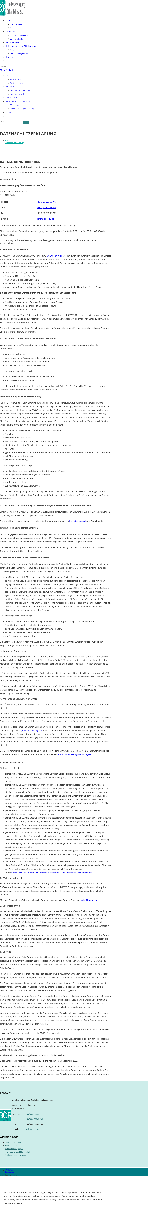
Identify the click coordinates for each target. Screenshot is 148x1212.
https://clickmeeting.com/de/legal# (74, 754)
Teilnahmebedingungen (14, 1149)
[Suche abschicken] (26, 122)
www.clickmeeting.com (32, 730)
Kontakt (8, 112)
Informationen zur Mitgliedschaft (20, 101)
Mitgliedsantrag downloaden (16, 1155)
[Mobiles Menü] (7, 70)
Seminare (9, 86)
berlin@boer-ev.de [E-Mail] (45, 218)
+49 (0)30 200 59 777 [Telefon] (46, 201)
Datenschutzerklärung (14, 143)
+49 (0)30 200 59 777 (34, 1114)
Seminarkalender (18, 94)
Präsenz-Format (17, 79)
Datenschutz (9, 1172)
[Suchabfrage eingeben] (11, 66)
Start (7, 75)
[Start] (7, 140)
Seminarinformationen (20, 90)
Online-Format (16, 83)
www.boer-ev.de (54, 255)
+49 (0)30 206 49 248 (34, 1119)
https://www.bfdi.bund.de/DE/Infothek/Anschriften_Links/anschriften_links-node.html (51, 872)
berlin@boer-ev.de (78, 521)
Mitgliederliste (16, 105)
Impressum (9, 1170)
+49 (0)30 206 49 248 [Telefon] (46, 207)
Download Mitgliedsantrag (22, 108)
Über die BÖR (11, 97)
